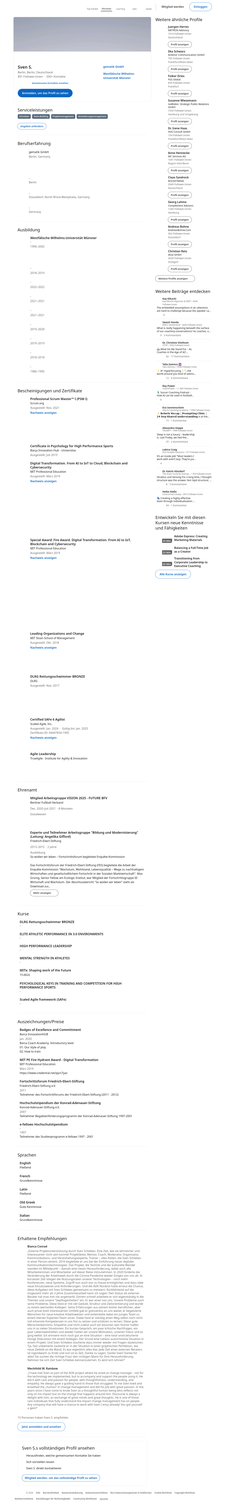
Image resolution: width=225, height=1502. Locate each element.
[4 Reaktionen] (161, 315)
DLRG (34, 681)
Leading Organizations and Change (57, 633)
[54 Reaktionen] (163, 505)
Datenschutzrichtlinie (96, 1492)
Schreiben (24, 116)
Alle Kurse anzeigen (173, 574)
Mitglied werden (173, 7)
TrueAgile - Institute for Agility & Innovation (58, 758)
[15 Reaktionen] (163, 420)
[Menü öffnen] (146, 55)
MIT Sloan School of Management (52, 638)
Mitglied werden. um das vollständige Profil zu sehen (61, 1478)
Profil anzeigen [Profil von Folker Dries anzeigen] (180, 93)
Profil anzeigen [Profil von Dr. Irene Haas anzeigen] (180, 146)
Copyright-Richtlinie (185, 1492)
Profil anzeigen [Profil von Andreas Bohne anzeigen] (180, 244)
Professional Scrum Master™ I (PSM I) (58, 399)
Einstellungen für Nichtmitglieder (53, 1498)
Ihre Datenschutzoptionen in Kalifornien (131, 1492)
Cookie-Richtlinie (163, 1492)
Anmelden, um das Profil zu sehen (45, 93)
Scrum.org (37, 403)
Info (38, 1492)
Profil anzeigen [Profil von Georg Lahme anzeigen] (180, 219)
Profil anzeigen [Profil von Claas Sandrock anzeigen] (180, 195)
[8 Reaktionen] (162, 484)
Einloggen (200, 7)
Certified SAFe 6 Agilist (47, 719)
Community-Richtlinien (85, 1498)
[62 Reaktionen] (163, 356)
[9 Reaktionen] (159, 335)
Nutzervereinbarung (72, 1492)
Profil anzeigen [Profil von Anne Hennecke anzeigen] (180, 170)
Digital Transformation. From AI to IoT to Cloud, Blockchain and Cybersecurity (79, 465)
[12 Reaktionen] (163, 378)
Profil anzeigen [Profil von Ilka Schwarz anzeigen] (180, 69)
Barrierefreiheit (51, 1492)
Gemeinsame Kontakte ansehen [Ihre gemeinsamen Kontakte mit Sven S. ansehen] (50, 83)
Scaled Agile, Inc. (41, 724)
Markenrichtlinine (24, 1498)
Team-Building (41, 116)
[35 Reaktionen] (163, 441)
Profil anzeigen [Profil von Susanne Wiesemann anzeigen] (180, 121)
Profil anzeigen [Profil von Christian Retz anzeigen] (180, 269)
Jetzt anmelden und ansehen (41, 1427)
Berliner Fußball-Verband (46, 802)
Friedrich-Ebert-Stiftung (45, 841)
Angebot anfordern (31, 126)
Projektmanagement (63, 116)
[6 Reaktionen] (159, 399)
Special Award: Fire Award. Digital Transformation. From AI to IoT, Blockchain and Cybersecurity (80, 542)
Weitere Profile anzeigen (175, 278)
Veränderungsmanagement (92, 116)
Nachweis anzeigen (45, 413)
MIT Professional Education (48, 472)
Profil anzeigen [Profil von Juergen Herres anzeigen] (180, 44)
